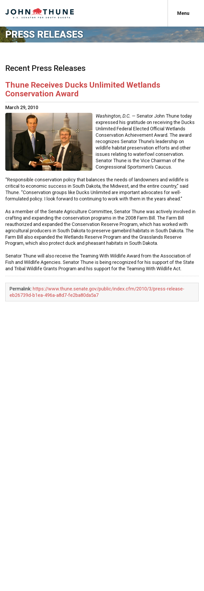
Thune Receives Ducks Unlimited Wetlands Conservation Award (82, 89)
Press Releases (44, 34)
